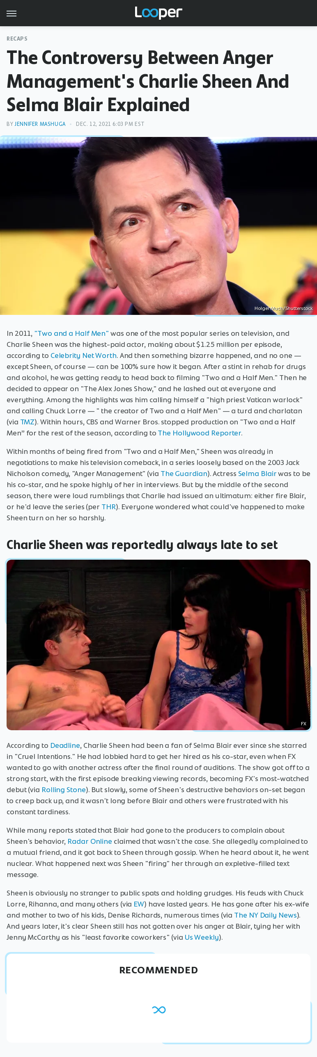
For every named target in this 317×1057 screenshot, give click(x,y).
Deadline (65, 745)
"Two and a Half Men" (71, 333)
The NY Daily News (265, 915)
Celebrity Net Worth (84, 355)
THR (108, 507)
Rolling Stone (63, 790)
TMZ (27, 422)
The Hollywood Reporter (199, 433)
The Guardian (184, 473)
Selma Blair (257, 473)
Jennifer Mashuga (40, 124)
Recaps (17, 38)
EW (138, 904)
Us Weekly (202, 937)
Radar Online (89, 841)
